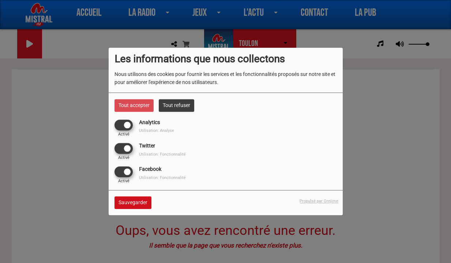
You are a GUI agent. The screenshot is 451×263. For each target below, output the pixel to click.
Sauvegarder (133, 203)
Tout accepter (134, 105)
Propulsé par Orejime (319, 201)
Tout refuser (176, 105)
